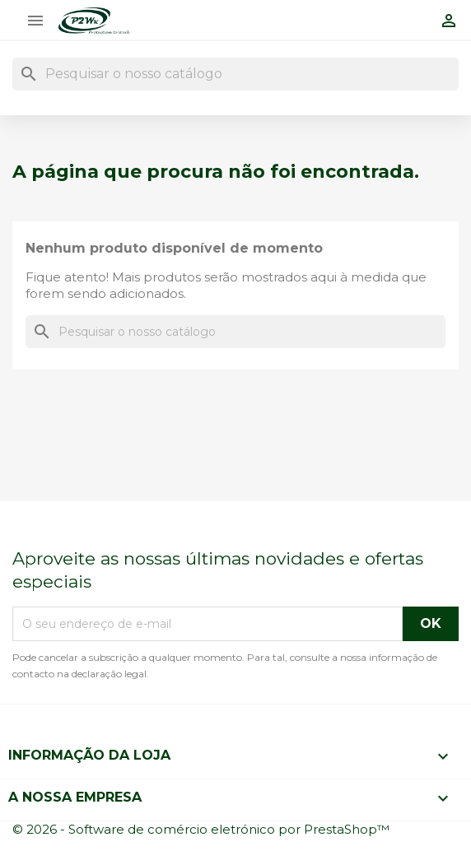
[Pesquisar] (235, 74)
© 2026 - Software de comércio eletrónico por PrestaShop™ (200, 829)
